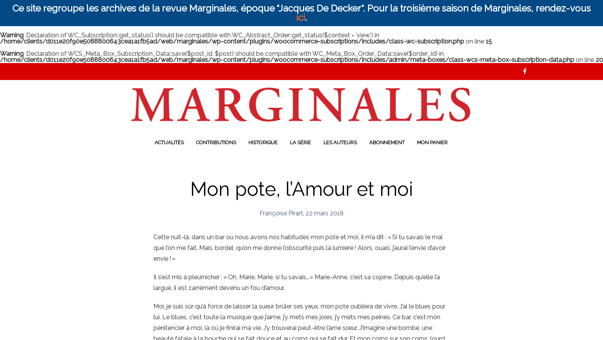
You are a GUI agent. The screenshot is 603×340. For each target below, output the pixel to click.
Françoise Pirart (281, 213)
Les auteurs (340, 142)
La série (300, 142)
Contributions (216, 142)
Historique (263, 142)
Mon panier (432, 142)
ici (300, 17)
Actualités (169, 142)
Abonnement (387, 142)
